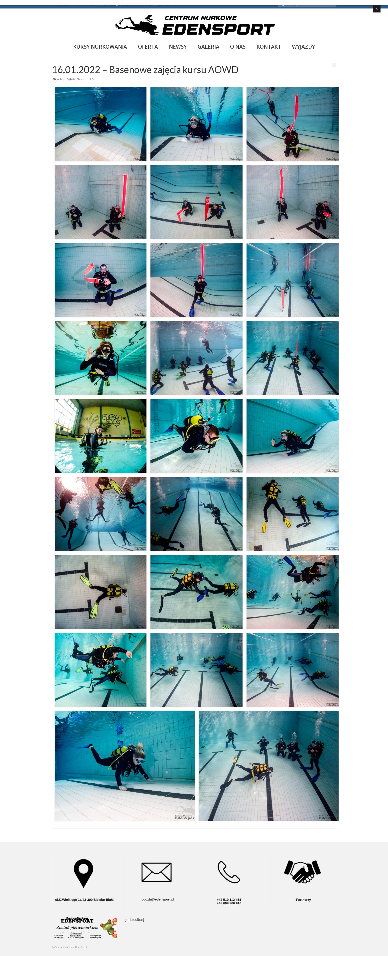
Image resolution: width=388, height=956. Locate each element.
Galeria (71, 79)
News (80, 79)
